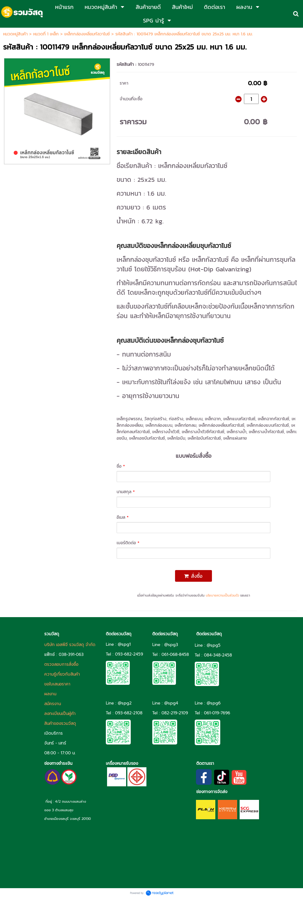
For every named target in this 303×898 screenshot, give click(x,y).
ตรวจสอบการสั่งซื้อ (61, 664)
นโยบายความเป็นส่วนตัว (222, 595)
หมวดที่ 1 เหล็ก (46, 34)
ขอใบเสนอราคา (57, 684)
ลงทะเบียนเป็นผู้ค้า (60, 713)
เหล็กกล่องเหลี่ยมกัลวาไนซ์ (87, 34)
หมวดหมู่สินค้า (15, 34)
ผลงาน (50, 694)
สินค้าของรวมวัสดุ (60, 723)
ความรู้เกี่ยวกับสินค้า (62, 674)
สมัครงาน (52, 703)
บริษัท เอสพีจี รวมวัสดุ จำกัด (69, 644)
